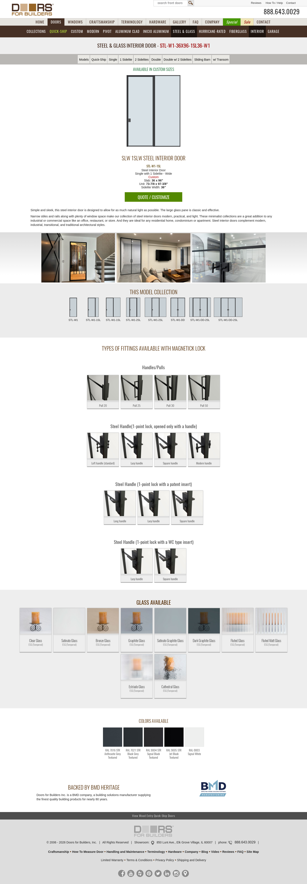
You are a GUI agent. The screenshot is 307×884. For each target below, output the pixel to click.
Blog (204, 851)
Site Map (253, 851)
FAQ (195, 22)
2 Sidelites (142, 59)
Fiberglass (238, 31)
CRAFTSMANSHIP (102, 22)
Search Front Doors (174, 3)
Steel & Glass (184, 31)
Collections (36, 31)
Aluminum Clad (127, 31)
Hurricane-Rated (212, 31)
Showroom (141, 842)
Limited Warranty (112, 860)
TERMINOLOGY (132, 22)
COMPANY (212, 22)
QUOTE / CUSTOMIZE (153, 197)
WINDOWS (75, 22)
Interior (257, 31)
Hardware (175, 851)
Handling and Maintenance (125, 851)
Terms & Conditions (139, 860)
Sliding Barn (202, 59)
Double (156, 59)
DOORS (56, 22)
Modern (93, 31)
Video (215, 851)
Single (113, 59)
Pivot (107, 31)
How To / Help (274, 2)
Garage (273, 31)
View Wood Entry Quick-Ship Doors (153, 816)
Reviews (256, 2)
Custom (77, 31)
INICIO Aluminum (156, 31)
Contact (291, 2)
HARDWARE (157, 22)
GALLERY (179, 22)
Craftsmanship (58, 851)
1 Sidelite (126, 59)
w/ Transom (221, 59)
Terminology (156, 851)
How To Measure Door (87, 851)
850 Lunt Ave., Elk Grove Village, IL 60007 (185, 842)
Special (231, 22)
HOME (40, 22)
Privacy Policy (164, 860)
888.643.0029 (282, 12)
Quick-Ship (58, 31)
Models (84, 59)
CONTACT (264, 22)
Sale (247, 22)
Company (191, 851)
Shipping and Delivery (191, 860)
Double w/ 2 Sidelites (178, 59)
